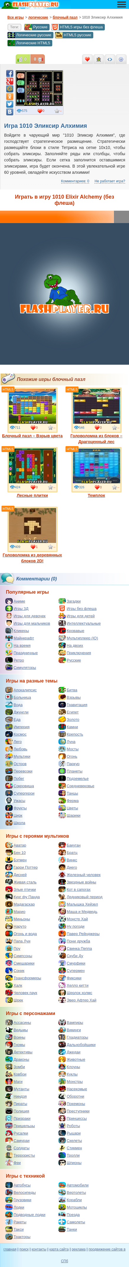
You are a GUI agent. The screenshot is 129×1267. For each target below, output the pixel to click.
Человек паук (21, 993)
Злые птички (20, 889)
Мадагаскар (20, 904)
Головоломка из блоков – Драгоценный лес (96, 415)
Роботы (69, 1126)
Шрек (14, 1000)
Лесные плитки (32, 472)
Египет (68, 712)
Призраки (17, 1118)
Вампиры (70, 1022)
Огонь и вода (21, 934)
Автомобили (73, 1185)
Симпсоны (18, 956)
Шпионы (69, 1162)
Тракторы (17, 1237)
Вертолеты (72, 1192)
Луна (67, 741)
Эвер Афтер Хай (77, 1000)
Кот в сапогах (74, 889)
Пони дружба (74, 941)
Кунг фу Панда (22, 897)
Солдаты (17, 1148)
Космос (16, 734)
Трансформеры (23, 978)
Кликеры (17, 631)
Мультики (17, 756)
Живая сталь (21, 882)
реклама (79, 1249)
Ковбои (16, 1074)
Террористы (20, 1155)
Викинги (69, 1030)
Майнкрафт (19, 638)
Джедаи (69, 1052)
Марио (15, 911)
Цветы (68, 808)
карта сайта (58, 1249)
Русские (35, 27)
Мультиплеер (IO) (78, 638)
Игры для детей (76, 616)
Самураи (17, 1140)
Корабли (70, 1200)
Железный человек (79, 875)
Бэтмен (16, 860)
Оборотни (71, 1096)
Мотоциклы (72, 1207)
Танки (67, 1229)
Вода (13, 705)
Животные (71, 1059)
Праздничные (21, 653)
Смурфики (71, 963)
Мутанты (17, 1089)
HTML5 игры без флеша (77, 27)
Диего (67, 867)
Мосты (68, 749)
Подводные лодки (25, 1214)
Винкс (67, 860)
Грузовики (18, 1200)
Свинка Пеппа (75, 948)
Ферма (68, 800)
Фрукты (16, 808)
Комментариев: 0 (75, 181)
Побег (14, 778)
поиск (24, 1249)
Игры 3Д (16, 608)
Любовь (16, 749)
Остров (16, 764)
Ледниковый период (80, 897)
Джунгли (17, 712)
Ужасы (15, 800)
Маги (13, 1081)
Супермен (71, 970)
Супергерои (20, 793)
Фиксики (69, 978)
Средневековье (76, 786)
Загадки (69, 601)
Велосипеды (20, 1192)
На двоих (70, 645)
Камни (68, 727)
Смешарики (20, 963)
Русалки (16, 1133)
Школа (15, 823)
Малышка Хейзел (78, 904)
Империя (17, 727)
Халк (13, 985)
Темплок (96, 472)
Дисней (16, 875)
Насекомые (72, 1089)
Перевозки (18, 771)
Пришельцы (20, 1126)
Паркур (68, 764)
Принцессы (72, 1118)
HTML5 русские (73, 35)
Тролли (69, 1155)
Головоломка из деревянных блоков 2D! (32, 535)
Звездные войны (77, 882)
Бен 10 (15, 852)
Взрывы (69, 697)
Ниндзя (16, 1096)
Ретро (14, 660)
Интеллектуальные (79, 623)
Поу (12, 948)
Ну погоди (71, 926)
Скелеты (70, 1140)
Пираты (16, 1103)
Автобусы (18, 1185)
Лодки (14, 1207)
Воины (15, 1037)
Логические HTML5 (28, 43)
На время (18, 645)
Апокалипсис (21, 690)
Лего (13, 741)
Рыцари (69, 1133)
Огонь (67, 756)
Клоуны (69, 1067)
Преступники (73, 1111)
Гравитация (72, 705)
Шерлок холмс (75, 993)
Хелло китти (73, 985)
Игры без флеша (77, 608)
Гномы (15, 1044)
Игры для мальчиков (27, 623)
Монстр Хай (73, 919)
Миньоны (17, 919)
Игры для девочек (25, 616)
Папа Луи (17, 941)
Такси (14, 1229)
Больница (18, 697)
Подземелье (73, 778)
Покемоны (71, 1103)
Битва (67, 690)
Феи (13, 1162)
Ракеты (15, 1222)
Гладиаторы (73, 1037)
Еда (13, 719)
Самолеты (71, 1222)
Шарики (69, 815)
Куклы (68, 1074)
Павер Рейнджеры (78, 934)
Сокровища (19, 786)
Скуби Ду (70, 956)
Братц (67, 852)
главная (10, 1249)
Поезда (69, 1214)
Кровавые (71, 631)
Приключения (74, 653)
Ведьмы (16, 1030)
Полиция (17, 1111)
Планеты (70, 771)
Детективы (18, 1052)
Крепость (70, 734)
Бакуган (69, 845)
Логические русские (29, 35)
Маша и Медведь (77, 911)
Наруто (15, 926)
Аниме (15, 601)
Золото (68, 719)
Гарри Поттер (21, 867)
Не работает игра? (109, 181)
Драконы (17, 1059)
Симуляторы (20, 667)
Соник (15, 970)
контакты (39, 1249)
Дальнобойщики (77, 1044)
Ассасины (18, 1022)
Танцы (68, 793)
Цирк (13, 815)
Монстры (70, 1081)
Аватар (15, 845)
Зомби (15, 1067)
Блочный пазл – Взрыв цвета (32, 412)
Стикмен (70, 1148)
